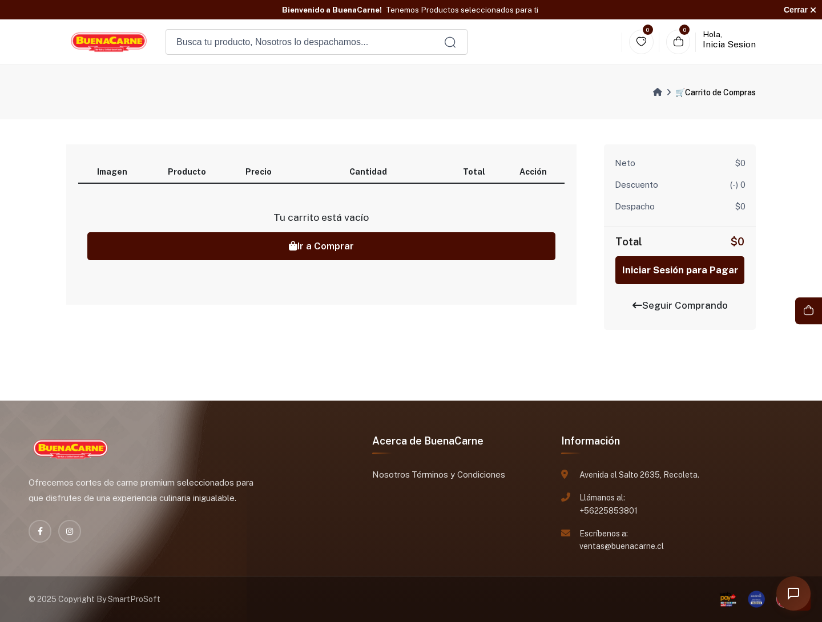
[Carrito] (678, 42)
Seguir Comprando (680, 305)
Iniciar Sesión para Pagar (680, 270)
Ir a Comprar (321, 246)
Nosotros (391, 474)
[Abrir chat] (793, 593)
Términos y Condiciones (458, 474)
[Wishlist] (641, 42)
